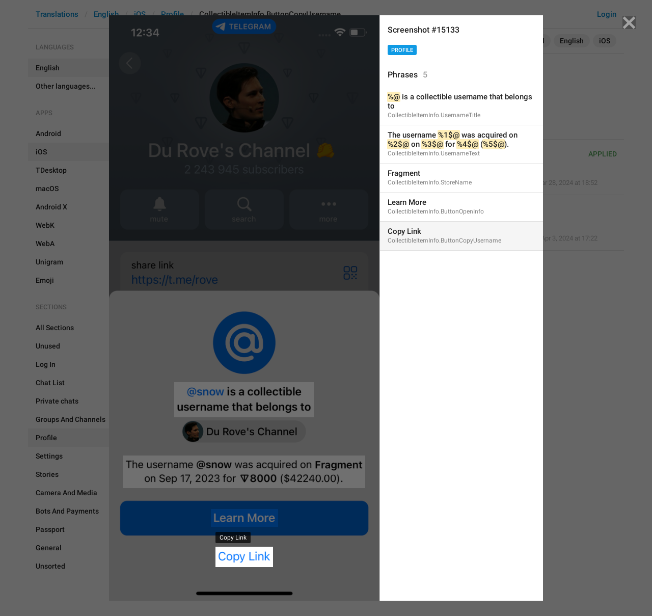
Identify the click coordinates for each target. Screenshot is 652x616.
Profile (402, 50)
